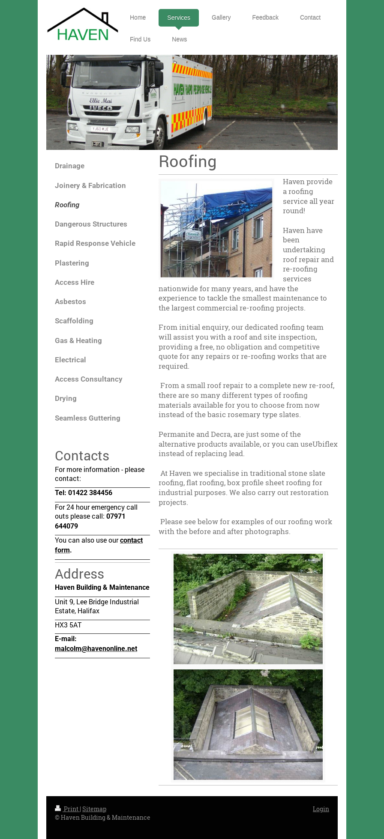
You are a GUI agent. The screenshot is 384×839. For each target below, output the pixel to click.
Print (67, 809)
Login (321, 809)
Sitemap (94, 809)
